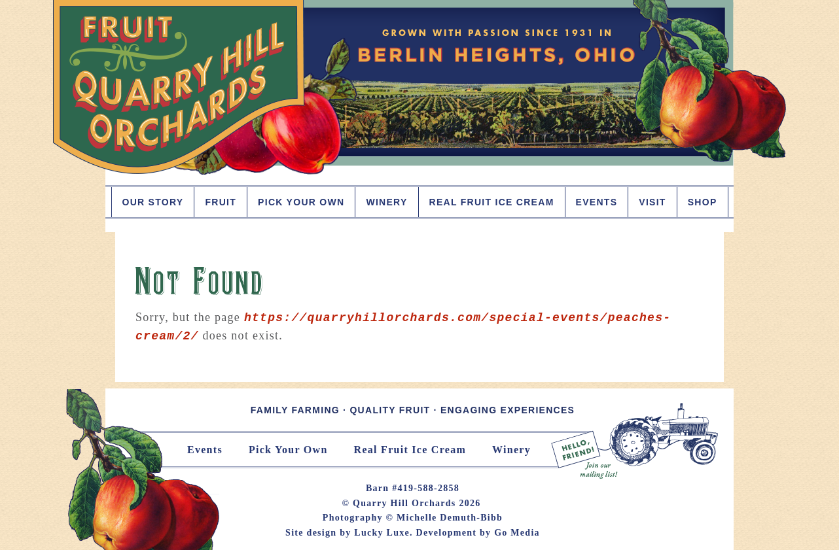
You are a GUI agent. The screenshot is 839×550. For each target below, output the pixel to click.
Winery (511, 449)
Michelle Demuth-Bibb (450, 518)
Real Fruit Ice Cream (410, 449)
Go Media (517, 533)
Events (205, 449)
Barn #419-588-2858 (412, 488)
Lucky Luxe (382, 533)
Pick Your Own (288, 449)
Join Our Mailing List (635, 441)
